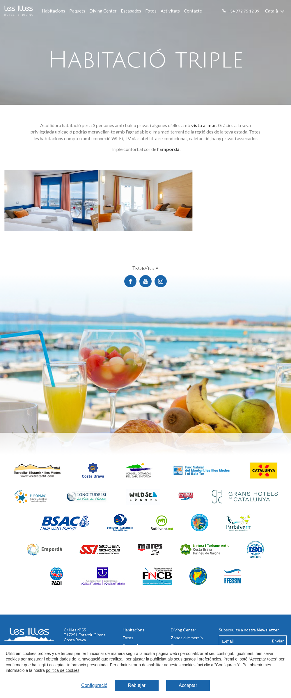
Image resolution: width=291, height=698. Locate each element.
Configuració (94, 685)
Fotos (151, 10)
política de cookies (62, 670)
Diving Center (103, 10)
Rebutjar (137, 685)
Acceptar (188, 685)
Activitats (170, 10)
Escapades (131, 10)
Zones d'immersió (187, 637)
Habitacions (53, 10)
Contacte (193, 10)
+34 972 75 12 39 (243, 11)
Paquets (77, 10)
